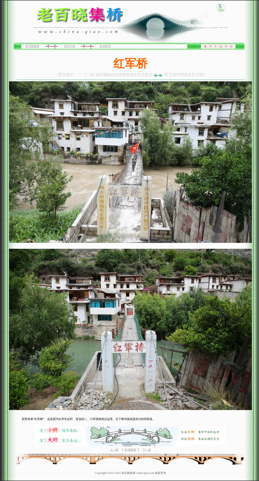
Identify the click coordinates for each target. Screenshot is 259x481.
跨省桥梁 (105, 46)
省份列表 (69, 46)
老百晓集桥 (32, 46)
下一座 (147, 449)
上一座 (114, 449)
